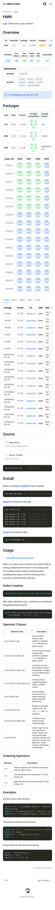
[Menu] (50, 3)
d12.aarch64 (31, 363)
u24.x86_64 (30, 400)
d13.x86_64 (30, 371)
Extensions (7, 12)
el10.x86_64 (31, 341)
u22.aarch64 (31, 393)
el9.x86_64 (31, 327)
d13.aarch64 (31, 378)
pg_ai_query (45, 880)
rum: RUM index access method (19, 557)
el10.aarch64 (31, 348)
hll (5, 880)
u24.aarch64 (31, 408)
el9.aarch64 (31, 334)
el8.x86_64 (31, 313)
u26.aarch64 (31, 423)
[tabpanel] (27, 364)
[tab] (6, 300)
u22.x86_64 (30, 386)
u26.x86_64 (30, 415)
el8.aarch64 (31, 320)
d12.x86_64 (30, 356)
